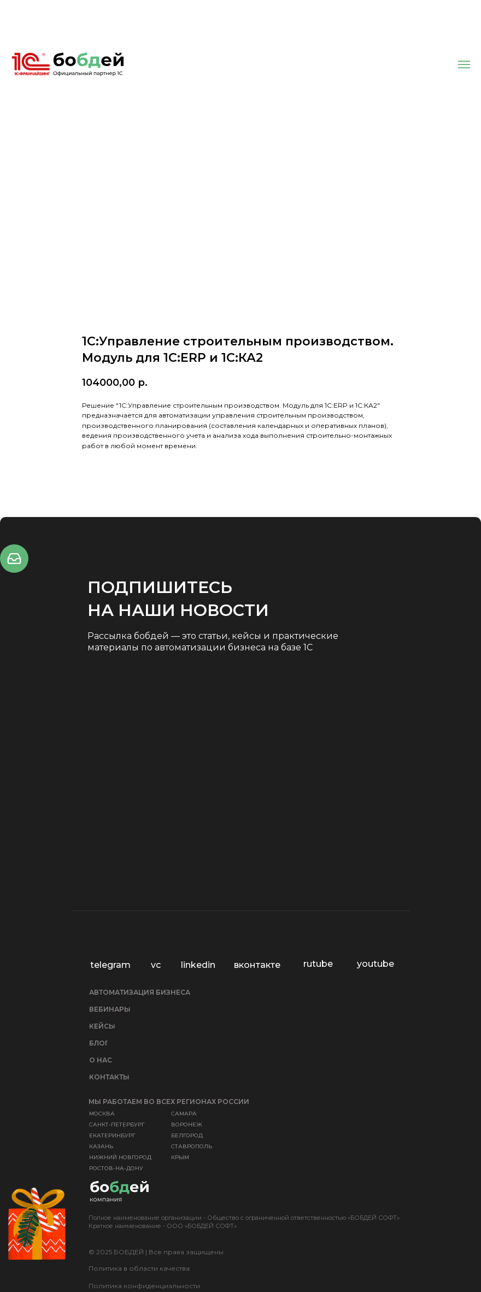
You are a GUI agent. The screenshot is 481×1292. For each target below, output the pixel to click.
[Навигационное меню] (464, 64)
